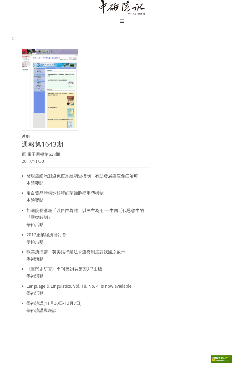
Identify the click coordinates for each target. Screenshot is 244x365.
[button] (122, 21)
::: (13, 38)
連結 (26, 136)
